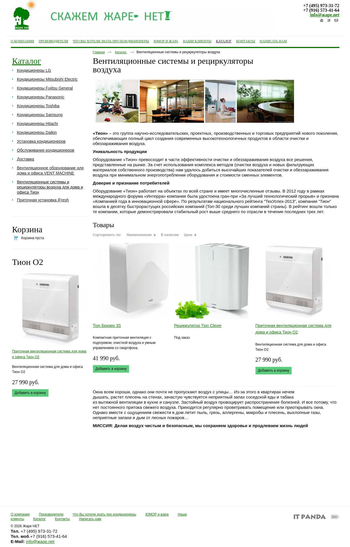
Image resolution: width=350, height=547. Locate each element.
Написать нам (90, 519)
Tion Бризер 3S (107, 325)
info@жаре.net (324, 14)
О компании (20, 514)
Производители (51, 514)
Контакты (62, 519)
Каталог (224, 41)
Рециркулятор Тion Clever (197, 325)
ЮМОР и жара (157, 514)
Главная (99, 52)
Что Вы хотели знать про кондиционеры (104, 514)
